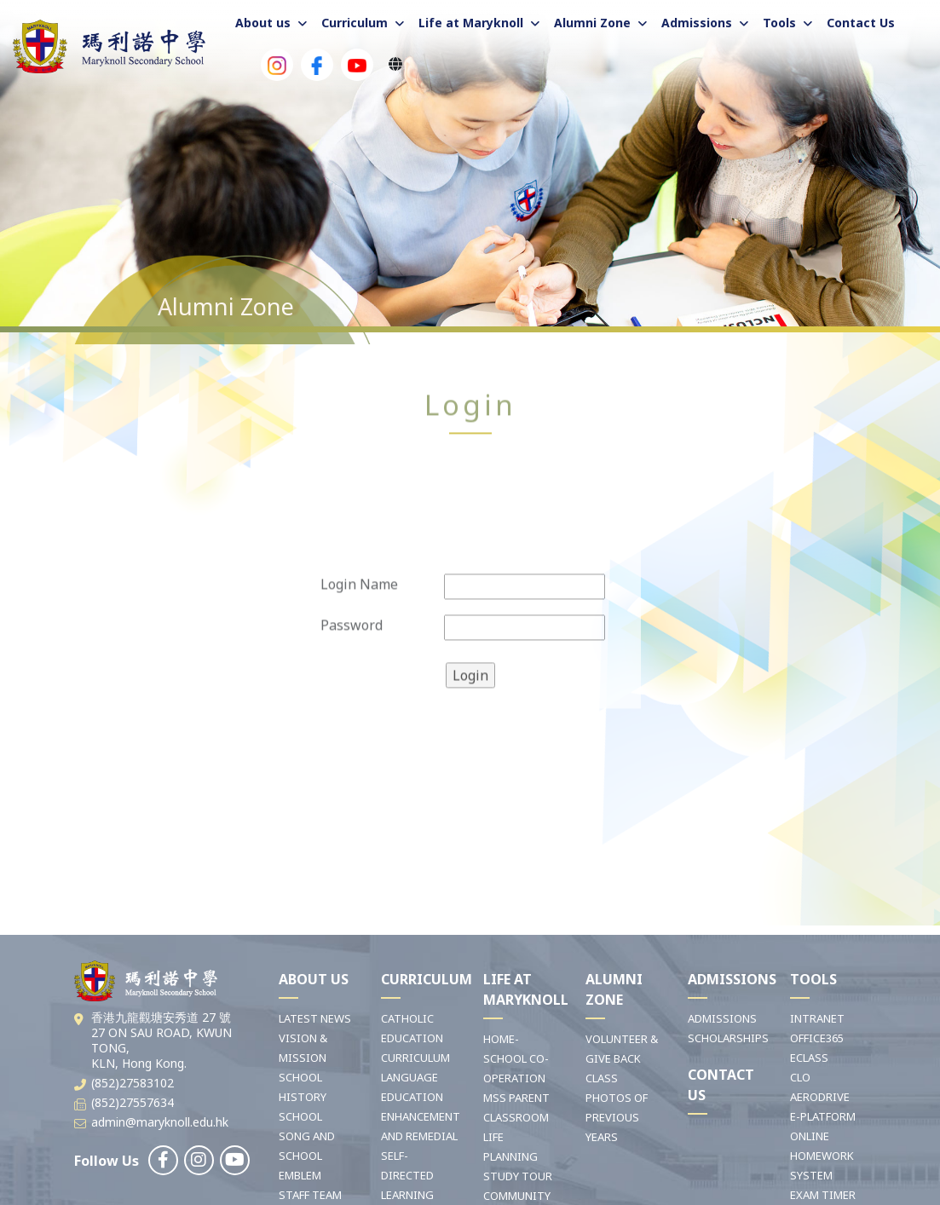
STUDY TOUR (517, 1176)
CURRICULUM (426, 979)
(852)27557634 (132, 1102)
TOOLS (813, 979)
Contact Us (861, 22)
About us (263, 22)
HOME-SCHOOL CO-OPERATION (516, 1058)
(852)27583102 (132, 1083)
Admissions (696, 22)
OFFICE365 (817, 1038)
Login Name (359, 634)
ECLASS (809, 1057)
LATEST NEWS (315, 1018)
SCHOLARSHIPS (728, 1038)
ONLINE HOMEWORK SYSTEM (822, 1155)
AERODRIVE (820, 1096)
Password (351, 675)
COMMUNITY (517, 1195)
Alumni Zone (592, 22)
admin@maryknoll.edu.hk (159, 1122)
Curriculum (354, 22)
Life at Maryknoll (470, 22)
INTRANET (817, 1018)
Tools (779, 22)
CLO (800, 1077)
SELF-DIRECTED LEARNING (407, 1175)
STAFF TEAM (310, 1194)
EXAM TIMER (823, 1194)
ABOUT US (314, 979)
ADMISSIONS (732, 979)
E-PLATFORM (823, 1116)
